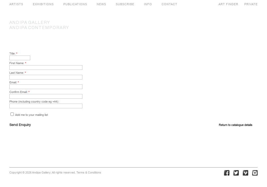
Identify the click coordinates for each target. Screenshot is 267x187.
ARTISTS (16, 4)
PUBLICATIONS (75, 4)
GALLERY (29, 23)
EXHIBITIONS (43, 4)
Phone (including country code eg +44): (34, 101)
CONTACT (169, 4)
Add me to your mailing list (29, 114)
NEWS (101, 4)
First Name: (17, 63)
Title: (13, 53)
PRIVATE (251, 4)
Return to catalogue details (235, 124)
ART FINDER (228, 4)
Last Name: (17, 72)
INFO (148, 4)
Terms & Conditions (88, 172)
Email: (14, 82)
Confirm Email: (19, 92)
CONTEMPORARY (39, 28)
